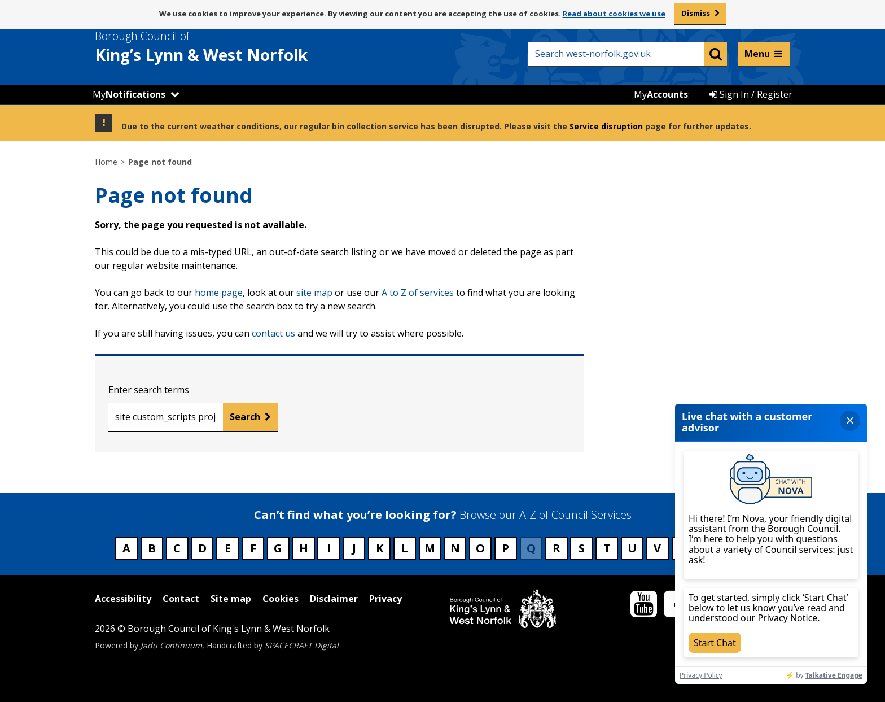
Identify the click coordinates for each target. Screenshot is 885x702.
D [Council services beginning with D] (202, 548)
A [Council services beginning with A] (126, 548)
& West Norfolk (222, 47)
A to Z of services (418, 292)
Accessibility (123, 598)
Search (245, 417)
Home (106, 161)
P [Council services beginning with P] (505, 548)
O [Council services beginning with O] (480, 548)
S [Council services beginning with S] (582, 548)
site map (314, 292)
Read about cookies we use (614, 13)
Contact (181, 598)
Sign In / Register (750, 94)
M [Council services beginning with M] (429, 548)
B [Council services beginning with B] (152, 548)
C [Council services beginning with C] (177, 548)
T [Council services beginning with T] (607, 548)
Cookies (280, 598)
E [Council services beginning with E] (228, 548)
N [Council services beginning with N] (455, 548)
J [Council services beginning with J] (354, 548)
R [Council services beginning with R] (556, 548)
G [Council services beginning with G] (278, 548)
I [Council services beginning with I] (329, 548)
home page (219, 292)
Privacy (385, 598)
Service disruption (606, 126)
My (129, 94)
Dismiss (695, 13)
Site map (231, 598)
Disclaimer (334, 598)
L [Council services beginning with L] (404, 548)
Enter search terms (148, 389)
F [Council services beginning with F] (253, 548)
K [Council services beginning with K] (379, 548)
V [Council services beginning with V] (657, 548)
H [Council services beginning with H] (303, 548)
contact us (273, 333)
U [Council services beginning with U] (632, 548)
